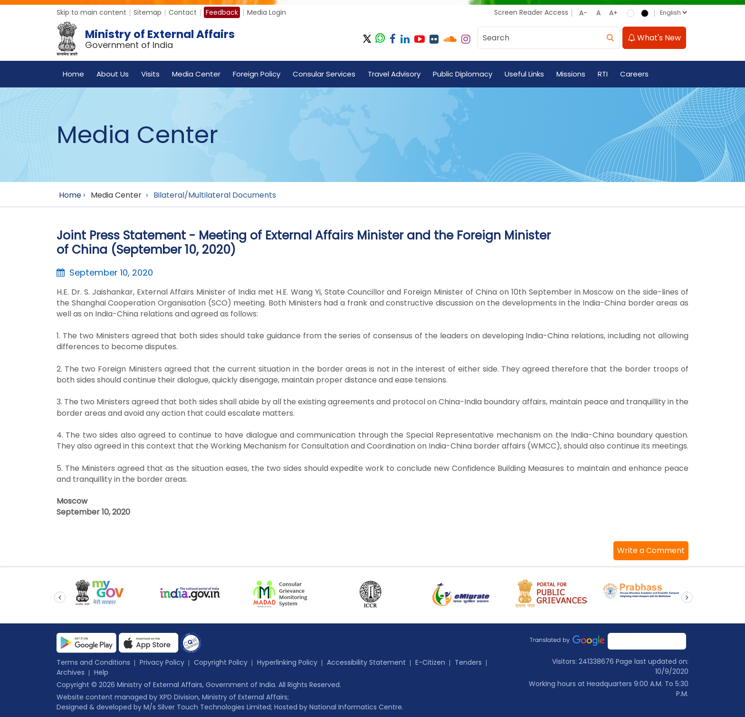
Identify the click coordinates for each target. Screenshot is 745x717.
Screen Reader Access (531, 12)
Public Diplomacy (462, 74)
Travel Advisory (394, 74)
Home (73, 74)
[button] (650, 550)
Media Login (266, 12)
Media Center (196, 74)
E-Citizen (430, 662)
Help (101, 672)
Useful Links (524, 74)
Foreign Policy (256, 74)
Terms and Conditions (93, 662)
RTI (603, 74)
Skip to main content (91, 12)
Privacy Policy (162, 662)
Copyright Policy (221, 662)
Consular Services (324, 74)
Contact (183, 12)
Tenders (468, 662)
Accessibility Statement (366, 662)
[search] (610, 38)
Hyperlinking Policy (287, 662)
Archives (71, 672)
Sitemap (148, 12)
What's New (654, 37)
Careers (634, 74)
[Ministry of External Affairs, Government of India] (148, 39)
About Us (112, 74)
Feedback (222, 12)
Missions (570, 74)
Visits (150, 74)
